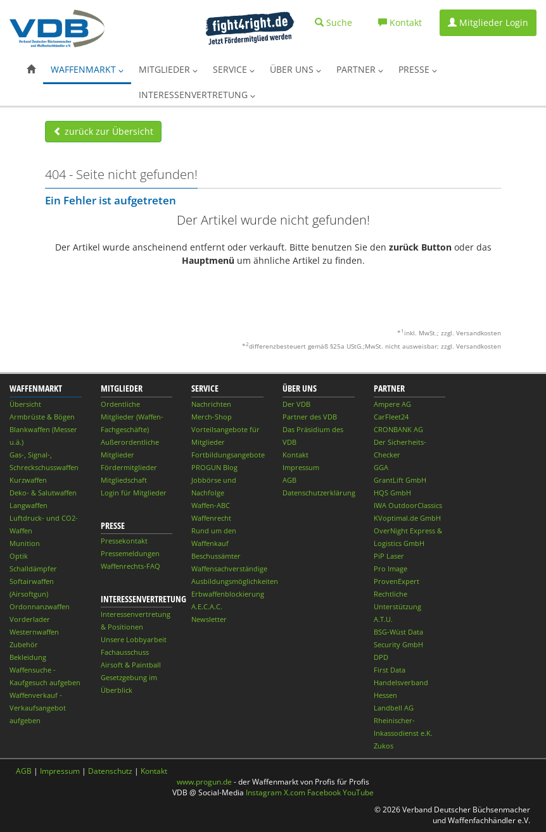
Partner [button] (359, 69)
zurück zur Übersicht (103, 131)
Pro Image (390, 568)
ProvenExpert (396, 581)
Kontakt (295, 454)
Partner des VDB (310, 416)
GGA (381, 467)
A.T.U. (383, 619)
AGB (289, 480)
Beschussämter (216, 556)
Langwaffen (29, 505)
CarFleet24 (391, 416)
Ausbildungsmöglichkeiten (234, 581)
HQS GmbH (392, 492)
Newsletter (209, 619)
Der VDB (296, 404)
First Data (389, 669)
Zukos (383, 745)
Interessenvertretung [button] (197, 95)
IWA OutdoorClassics (408, 505)
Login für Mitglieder (134, 492)
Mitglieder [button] (168, 69)
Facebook (324, 792)
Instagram (264, 792)
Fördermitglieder (129, 467)
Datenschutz (110, 771)
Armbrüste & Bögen (42, 416)
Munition (25, 543)
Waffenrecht (211, 518)
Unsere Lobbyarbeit (134, 639)
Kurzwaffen (28, 480)
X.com (294, 792)
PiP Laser (389, 556)
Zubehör (24, 644)
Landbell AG (394, 707)
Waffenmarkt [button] (87, 69)
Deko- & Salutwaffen (43, 492)
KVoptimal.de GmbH (407, 518)
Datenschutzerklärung (319, 492)
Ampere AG (392, 404)
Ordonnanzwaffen (40, 606)
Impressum (301, 467)
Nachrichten (211, 404)
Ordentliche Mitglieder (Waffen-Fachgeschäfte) (132, 416)
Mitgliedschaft (124, 480)
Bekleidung (28, 657)
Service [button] (234, 69)
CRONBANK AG (398, 429)
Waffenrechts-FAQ (130, 566)
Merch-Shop (211, 416)
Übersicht (25, 404)
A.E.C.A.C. (206, 606)
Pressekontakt (124, 540)
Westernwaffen (34, 631)
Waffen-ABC (210, 505)
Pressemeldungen (130, 553)
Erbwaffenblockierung (227, 594)
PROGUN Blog (214, 467)
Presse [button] (417, 69)
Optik (19, 556)
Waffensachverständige (229, 568)
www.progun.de (204, 781)
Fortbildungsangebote (228, 454)
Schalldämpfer (33, 568)
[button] (31, 69)
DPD (381, 657)
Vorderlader (30, 619)
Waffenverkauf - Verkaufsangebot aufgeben (38, 707)
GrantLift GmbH (400, 480)
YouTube (358, 792)
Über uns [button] (295, 69)
